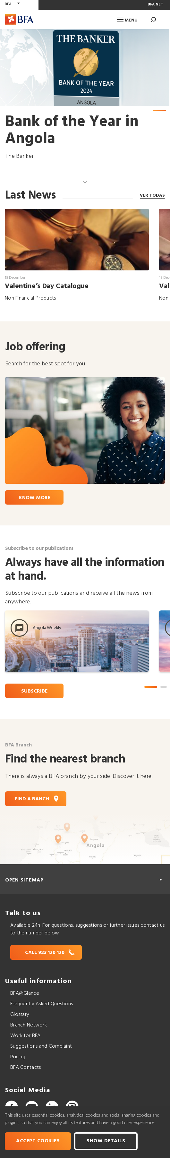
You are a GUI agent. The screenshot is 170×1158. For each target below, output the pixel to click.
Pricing (17, 1057)
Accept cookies (38, 1141)
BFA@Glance (24, 993)
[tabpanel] (84, 95)
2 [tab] (163, 687)
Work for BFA (25, 1036)
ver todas (152, 195)
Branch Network (28, 1025)
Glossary (19, 1014)
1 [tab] (159, 110)
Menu (127, 20)
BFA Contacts (25, 1067)
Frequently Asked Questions (41, 1004)
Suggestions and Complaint (41, 1046)
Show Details (106, 1141)
